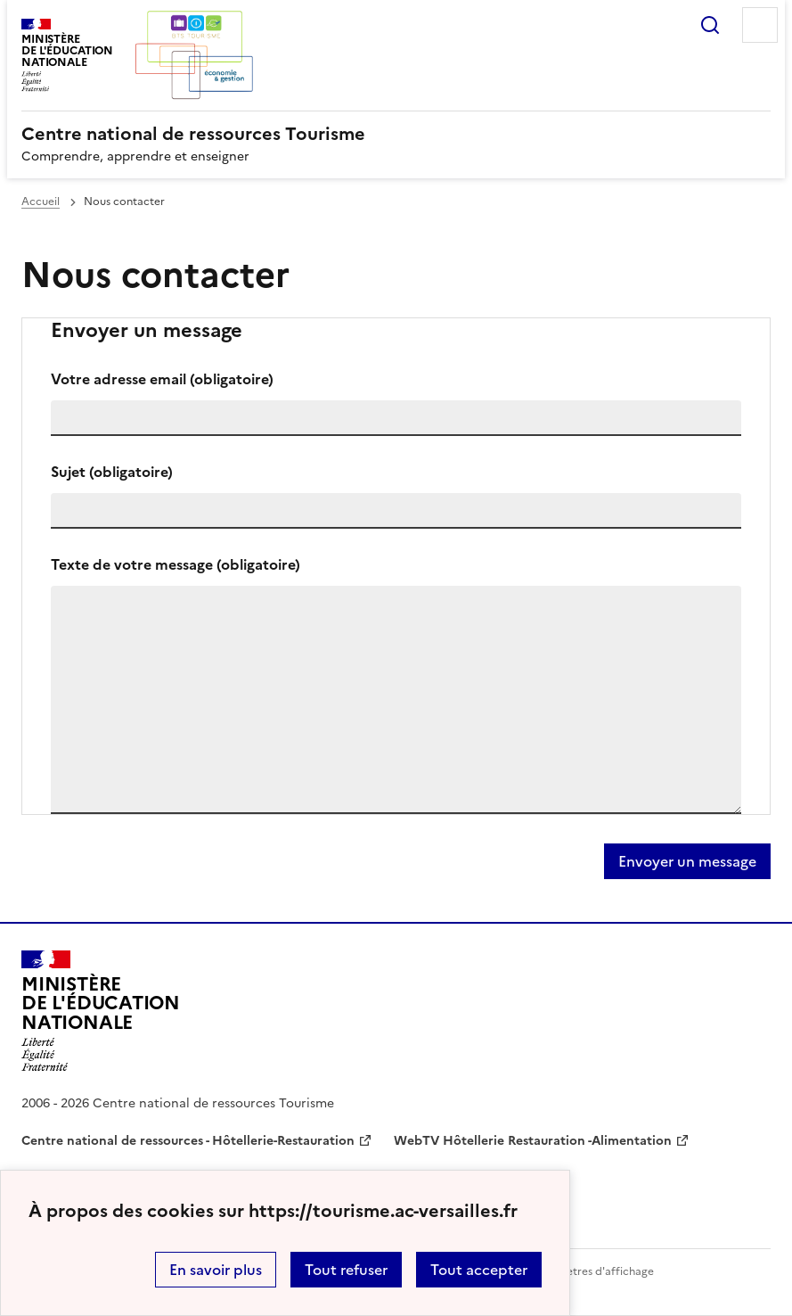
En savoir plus (215, 1269)
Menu (760, 25)
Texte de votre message (175, 564)
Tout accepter (478, 1269)
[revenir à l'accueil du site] (396, 133)
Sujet (112, 471)
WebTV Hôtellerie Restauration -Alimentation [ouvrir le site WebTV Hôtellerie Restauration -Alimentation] (533, 1140)
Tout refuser (346, 1269)
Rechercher (710, 25)
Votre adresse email (162, 379)
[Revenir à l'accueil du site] (100, 1011)
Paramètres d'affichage (594, 1271)
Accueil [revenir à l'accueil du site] (40, 201)
